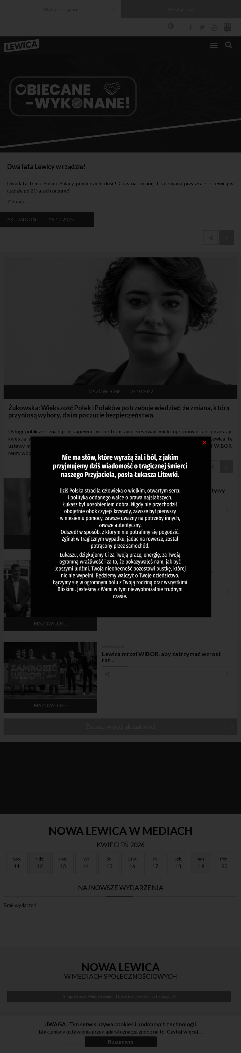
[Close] (204, 442)
